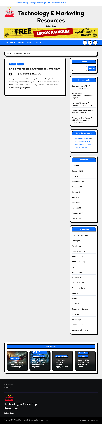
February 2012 (77, 213)
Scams (20, 64)
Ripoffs (12, 64)
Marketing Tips (77, 272)
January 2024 (77, 171)
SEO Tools (10, 43)
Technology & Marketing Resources (51, 16)
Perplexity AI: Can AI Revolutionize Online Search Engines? (83, 96)
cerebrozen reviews (82, 139)
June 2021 (76, 176)
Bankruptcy (76, 241)
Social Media (76, 314)
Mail (73, 267)
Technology (76, 320)
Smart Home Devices (80, 309)
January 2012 (77, 218)
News (29, 43)
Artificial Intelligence (80, 235)
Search (83, 61)
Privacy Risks (77, 278)
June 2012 (76, 192)
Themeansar (43, 419)
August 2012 (77, 187)
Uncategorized (77, 325)
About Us (37, 43)
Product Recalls (78, 283)
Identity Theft (77, 256)
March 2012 (76, 208)
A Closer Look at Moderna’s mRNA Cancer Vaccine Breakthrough (82, 120)
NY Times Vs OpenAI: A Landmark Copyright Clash (61, 363)
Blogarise (32, 419)
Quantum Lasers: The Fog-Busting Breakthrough (16, 364)
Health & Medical (78, 251)
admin (13, 77)
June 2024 (76, 166)
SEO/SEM (75, 304)
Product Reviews (78, 288)
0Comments (36, 77)
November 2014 (78, 182)
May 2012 (75, 197)
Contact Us (8, 384)
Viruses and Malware (80, 330)
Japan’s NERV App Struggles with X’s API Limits (83, 363)
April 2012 (76, 203)
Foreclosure (76, 246)
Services (21, 43)
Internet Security (78, 262)
